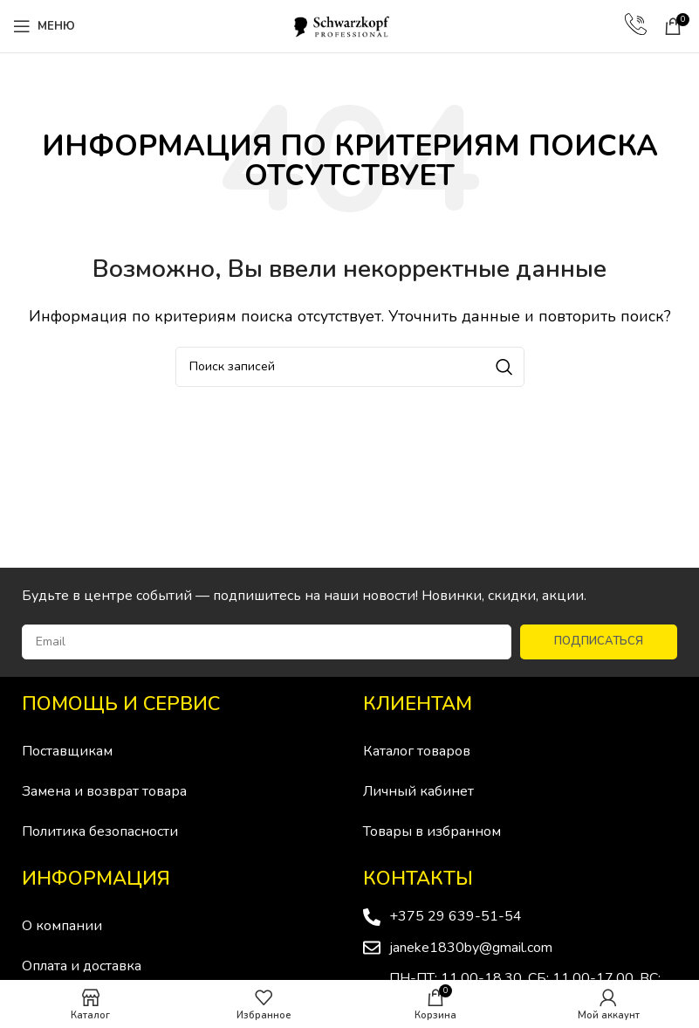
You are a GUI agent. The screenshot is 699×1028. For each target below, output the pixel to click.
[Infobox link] (636, 26)
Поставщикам (67, 751)
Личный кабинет (418, 791)
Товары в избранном (432, 831)
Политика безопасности (100, 831)
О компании (62, 925)
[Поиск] (349, 367)
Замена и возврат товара (104, 791)
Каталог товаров (416, 751)
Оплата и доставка (81, 966)
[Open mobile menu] (44, 26)
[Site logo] (350, 25)
